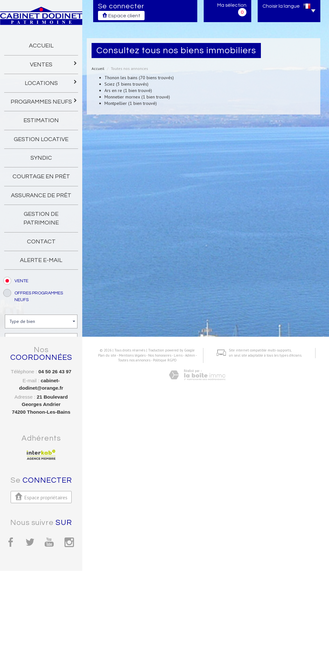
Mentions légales (129, 632)
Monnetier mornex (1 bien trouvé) (137, 97)
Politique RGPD (162, 636)
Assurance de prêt (41, 195)
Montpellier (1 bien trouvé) (130, 103)
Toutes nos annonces (131, 636)
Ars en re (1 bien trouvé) (128, 90)
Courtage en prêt (41, 176)
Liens (175, 632)
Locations (51, 82)
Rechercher (41, 395)
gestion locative (41, 139)
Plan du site (104, 632)
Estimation (41, 120)
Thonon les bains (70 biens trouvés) (139, 77)
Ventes (53, 64)
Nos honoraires (157, 632)
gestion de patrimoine (41, 218)
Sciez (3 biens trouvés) (126, 84)
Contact (41, 242)
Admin (187, 632)
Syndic (41, 158)
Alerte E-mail (41, 260)
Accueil (41, 46)
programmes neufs (44, 101)
